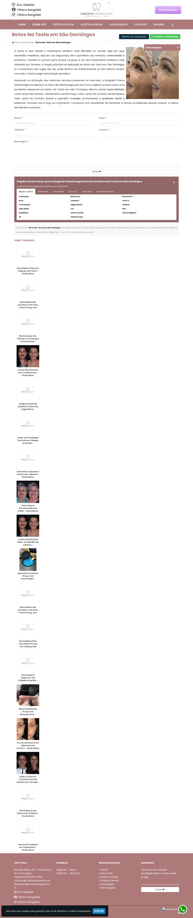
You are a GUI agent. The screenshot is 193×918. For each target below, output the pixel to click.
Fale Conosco (168, 10)
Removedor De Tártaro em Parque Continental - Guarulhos (28, 340)
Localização (118, 24)
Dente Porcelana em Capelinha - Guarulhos (28, 847)
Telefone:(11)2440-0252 (28, 877)
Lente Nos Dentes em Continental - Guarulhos (28, 372)
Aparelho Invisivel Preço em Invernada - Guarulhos (28, 577)
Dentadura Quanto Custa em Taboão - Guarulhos (28, 474)
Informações (107, 888)
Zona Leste (87, 191)
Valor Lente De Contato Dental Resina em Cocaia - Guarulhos (28, 780)
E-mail (145, 877)
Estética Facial (63, 24)
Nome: (18, 117)
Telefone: (20, 129)
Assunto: (104, 129)
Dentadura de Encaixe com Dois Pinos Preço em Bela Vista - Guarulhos (28, 307)
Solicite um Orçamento (134, 36)
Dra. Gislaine (23, 5)
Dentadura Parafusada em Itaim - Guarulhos (28, 508)
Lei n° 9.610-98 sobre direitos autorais (78, 232)
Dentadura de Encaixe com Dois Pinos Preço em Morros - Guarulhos (28, 611)
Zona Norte (43, 191)
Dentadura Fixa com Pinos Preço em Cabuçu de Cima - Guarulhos (28, 645)
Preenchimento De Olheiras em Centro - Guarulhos (28, 745)
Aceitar (99, 910)
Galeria (159, 24)
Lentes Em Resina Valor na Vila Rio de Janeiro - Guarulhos (28, 543)
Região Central (26, 191)
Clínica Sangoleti (26, 10)
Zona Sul (73, 191)
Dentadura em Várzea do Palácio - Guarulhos (28, 813)
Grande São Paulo (105, 191)
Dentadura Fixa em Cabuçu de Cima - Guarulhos (28, 271)
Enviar (96, 171)
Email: (103, 117)
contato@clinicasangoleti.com (32, 880)
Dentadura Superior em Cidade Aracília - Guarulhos (28, 679)
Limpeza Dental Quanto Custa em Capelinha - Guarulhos (28, 407)
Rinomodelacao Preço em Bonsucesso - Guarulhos (28, 713)
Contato (140, 24)
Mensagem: (21, 141)
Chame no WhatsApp (165, 36)
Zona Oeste (58, 191)
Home (22, 24)
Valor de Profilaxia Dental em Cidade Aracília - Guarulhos (27, 441)
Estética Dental (92, 24)
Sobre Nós (39, 24)
